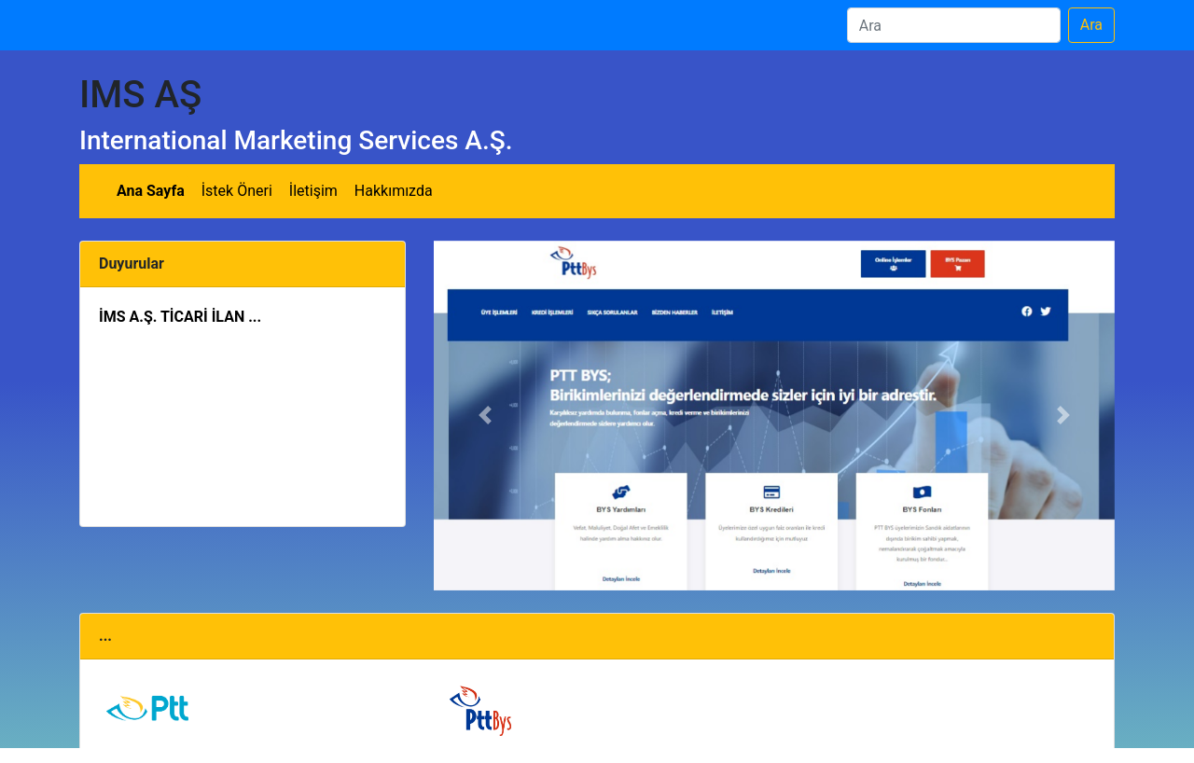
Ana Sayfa (151, 191)
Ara (1091, 25)
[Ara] (954, 25)
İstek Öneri (236, 191)
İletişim (313, 191)
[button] (485, 416)
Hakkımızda (393, 191)
